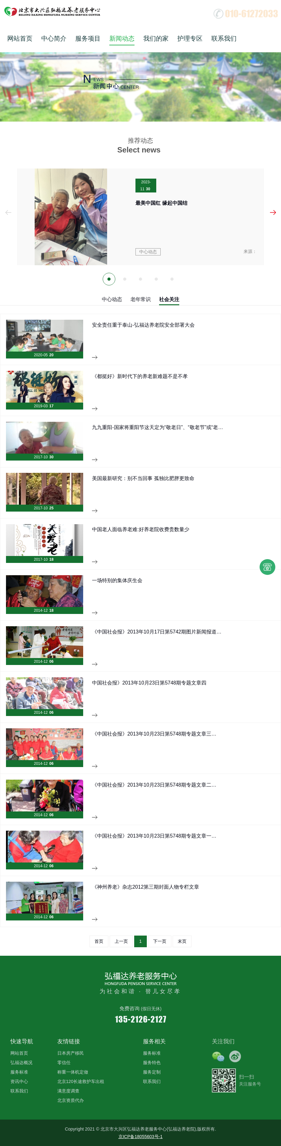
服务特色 (152, 1062)
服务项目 (87, 38)
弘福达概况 (21, 1062)
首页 (99, 941)
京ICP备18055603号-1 (140, 1136)
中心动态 (112, 299)
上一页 (121, 941)
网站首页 (19, 38)
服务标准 (19, 1071)
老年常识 (140, 299)
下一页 (159, 941)
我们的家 (156, 38)
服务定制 (152, 1071)
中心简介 (53, 38)
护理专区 (190, 38)
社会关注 (169, 299)
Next (273, 212)
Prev (8, 212)
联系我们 (224, 38)
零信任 (64, 1062)
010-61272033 (251, 13)
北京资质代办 (70, 1100)
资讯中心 (19, 1081)
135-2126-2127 (140, 1019)
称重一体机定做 (72, 1071)
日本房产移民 (70, 1053)
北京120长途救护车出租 (80, 1081)
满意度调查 (68, 1090)
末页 (182, 941)
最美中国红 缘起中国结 (161, 203)
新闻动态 (122, 38)
